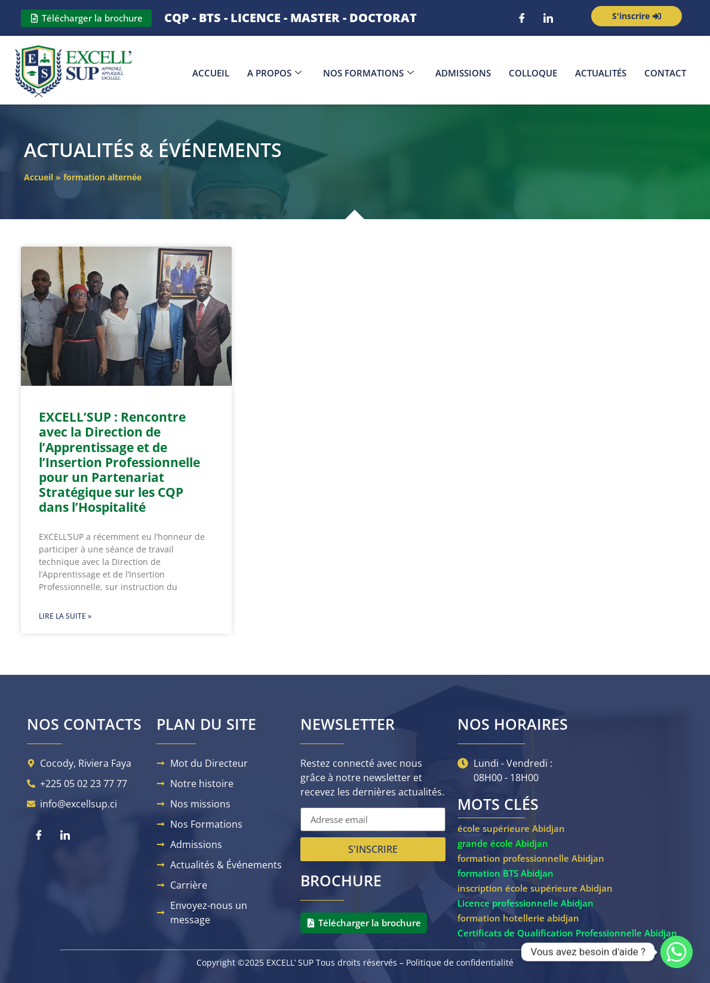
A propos (274, 73)
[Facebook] (522, 18)
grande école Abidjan (502, 843)
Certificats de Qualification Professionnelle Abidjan (567, 933)
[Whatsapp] (676, 952)
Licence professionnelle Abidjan (525, 903)
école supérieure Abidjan (511, 828)
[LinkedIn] (548, 18)
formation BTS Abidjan (505, 873)
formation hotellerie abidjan (518, 918)
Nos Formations (368, 73)
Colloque (533, 73)
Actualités (600, 73)
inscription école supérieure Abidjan (535, 888)
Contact (665, 73)
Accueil (210, 73)
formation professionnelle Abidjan (530, 858)
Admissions (463, 73)
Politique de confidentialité (460, 962)
